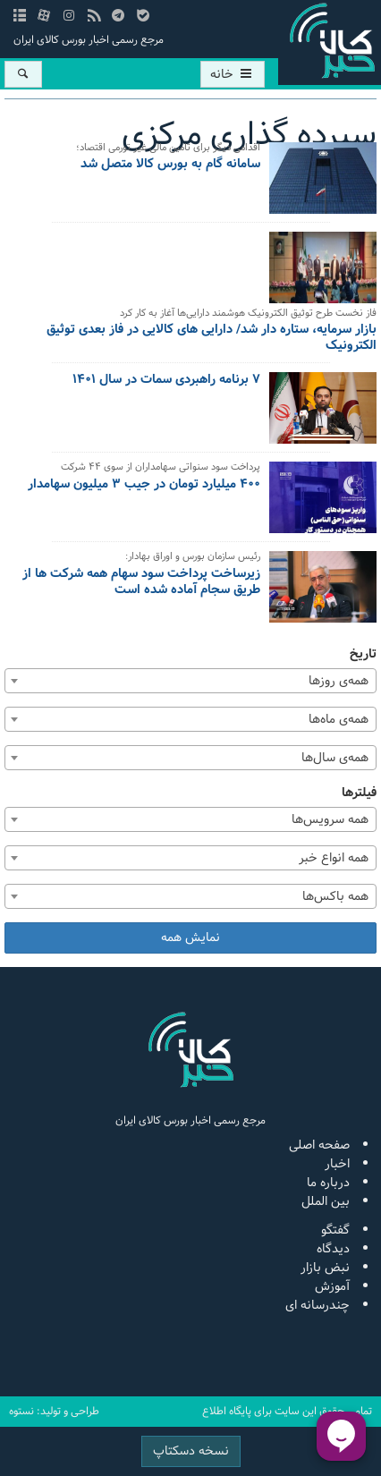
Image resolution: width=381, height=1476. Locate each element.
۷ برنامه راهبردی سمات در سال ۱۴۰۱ (166, 381)
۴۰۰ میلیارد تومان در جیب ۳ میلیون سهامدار (144, 486)
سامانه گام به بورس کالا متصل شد (170, 165)
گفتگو (335, 1230)
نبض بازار (325, 1268)
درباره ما (328, 1183)
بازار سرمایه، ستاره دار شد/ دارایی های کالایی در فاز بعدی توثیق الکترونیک (212, 339)
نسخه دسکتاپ (191, 1451)
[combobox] (190, 680)
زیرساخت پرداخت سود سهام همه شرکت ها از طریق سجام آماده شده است (141, 583)
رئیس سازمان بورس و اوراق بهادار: (192, 557)
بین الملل (325, 1202)
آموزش (332, 1287)
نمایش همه (190, 938)
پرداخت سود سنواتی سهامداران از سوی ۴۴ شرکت (160, 468)
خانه (232, 74)
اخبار (337, 1164)
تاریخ (363, 654)
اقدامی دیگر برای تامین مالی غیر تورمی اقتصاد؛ (168, 149)
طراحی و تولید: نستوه (54, 1412)
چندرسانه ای (317, 1305)
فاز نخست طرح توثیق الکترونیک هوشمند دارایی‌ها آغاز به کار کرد (248, 314)
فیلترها (359, 793)
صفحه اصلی (319, 1145)
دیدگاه (333, 1249)
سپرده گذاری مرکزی (249, 135)
